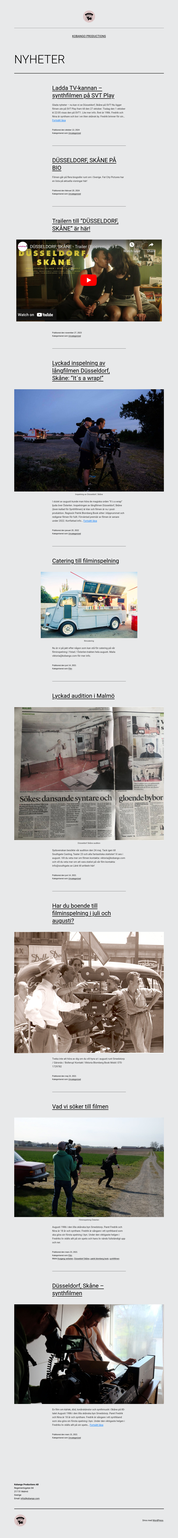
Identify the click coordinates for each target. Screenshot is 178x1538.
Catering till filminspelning (85, 560)
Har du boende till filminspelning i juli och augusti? (81, 913)
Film (70, 669)
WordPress (158, 1520)
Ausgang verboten (65, 1259)
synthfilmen (114, 1259)
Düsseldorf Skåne (81, 1259)
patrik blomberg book (99, 1259)
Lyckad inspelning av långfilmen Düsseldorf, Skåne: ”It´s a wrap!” (81, 371)
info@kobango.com (30, 1498)
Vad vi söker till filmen (80, 1106)
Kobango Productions (89, 36)
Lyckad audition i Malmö (83, 695)
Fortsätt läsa (59, 120)
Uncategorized (74, 133)
